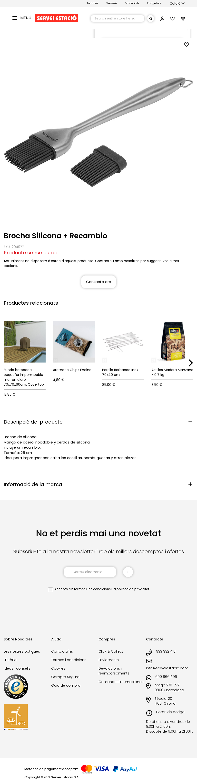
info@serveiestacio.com (167, 668)
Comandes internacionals (121, 681)
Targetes (154, 3)
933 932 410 (166, 651)
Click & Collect (110, 651)
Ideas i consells (17, 668)
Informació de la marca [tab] (33, 484)
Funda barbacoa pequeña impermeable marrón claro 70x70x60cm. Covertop (24, 377)
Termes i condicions (68, 659)
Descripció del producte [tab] (33, 421)
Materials (132, 3)
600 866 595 (166, 676)
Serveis (112, 3)
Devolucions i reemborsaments (113, 671)
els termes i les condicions (90, 589)
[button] (177, 3)
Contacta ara (98, 281)
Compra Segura (65, 676)
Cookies (58, 668)
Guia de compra (65, 685)
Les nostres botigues (22, 651)
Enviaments (108, 659)
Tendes (92, 3)
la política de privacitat (131, 589)
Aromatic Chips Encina (72, 369)
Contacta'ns (62, 651)
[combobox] (117, 18)
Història (10, 659)
